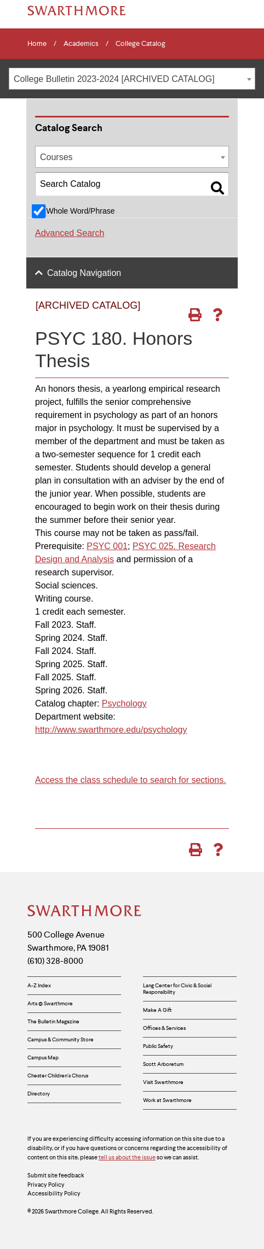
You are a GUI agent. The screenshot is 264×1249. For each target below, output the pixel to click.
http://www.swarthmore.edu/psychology (111, 729)
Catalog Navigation (84, 273)
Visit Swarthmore (163, 1082)
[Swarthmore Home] (84, 912)
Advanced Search (69, 233)
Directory (38, 1093)
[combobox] (132, 79)
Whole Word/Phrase (80, 211)
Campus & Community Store (60, 1039)
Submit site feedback (55, 1175)
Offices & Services (164, 1028)
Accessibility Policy (54, 1193)
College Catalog (140, 43)
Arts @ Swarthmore (50, 1003)
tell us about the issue (127, 1157)
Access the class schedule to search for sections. (130, 780)
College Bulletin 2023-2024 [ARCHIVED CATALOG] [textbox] (114, 79)
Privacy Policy (46, 1184)
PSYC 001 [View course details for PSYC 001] (107, 546)
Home (37, 43)
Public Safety (158, 1046)
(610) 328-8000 (55, 961)
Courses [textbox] (56, 157)
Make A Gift (157, 1010)
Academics (81, 43)
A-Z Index (39, 985)
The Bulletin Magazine (53, 1021)
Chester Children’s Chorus (57, 1075)
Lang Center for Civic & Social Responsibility (177, 988)
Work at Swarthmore (167, 1100)
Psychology (124, 703)
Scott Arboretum (163, 1064)
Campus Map (43, 1057)
